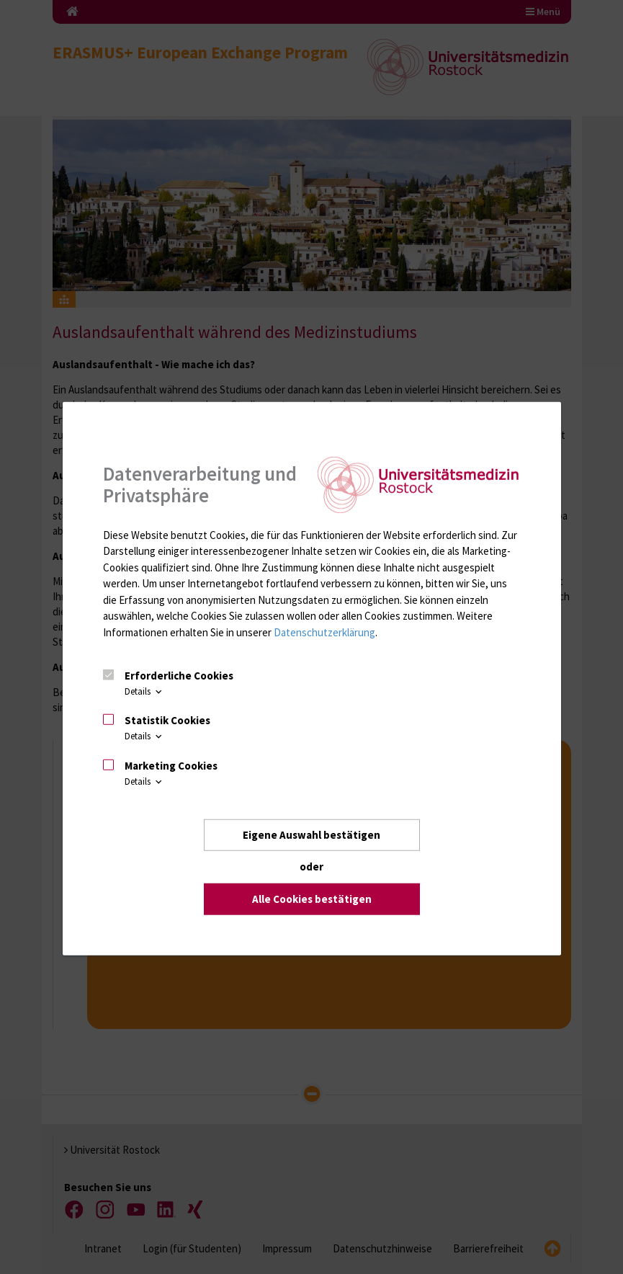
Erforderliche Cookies (179, 675)
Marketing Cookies (171, 765)
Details (144, 691)
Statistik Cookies (167, 720)
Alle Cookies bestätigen (312, 899)
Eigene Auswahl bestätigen (311, 835)
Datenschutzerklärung (324, 631)
